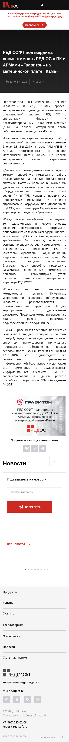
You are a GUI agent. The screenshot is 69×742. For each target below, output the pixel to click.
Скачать (8, 613)
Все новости (17, 544)
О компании (11, 636)
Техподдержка (13, 625)
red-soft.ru (61, 737)
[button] (54, 461)
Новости (9, 647)
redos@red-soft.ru (15, 727)
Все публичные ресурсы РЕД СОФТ (21, 682)
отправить (30, 507)
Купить (8, 603)
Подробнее (34, 25)
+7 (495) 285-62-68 (15, 722)
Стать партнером (15, 657)
